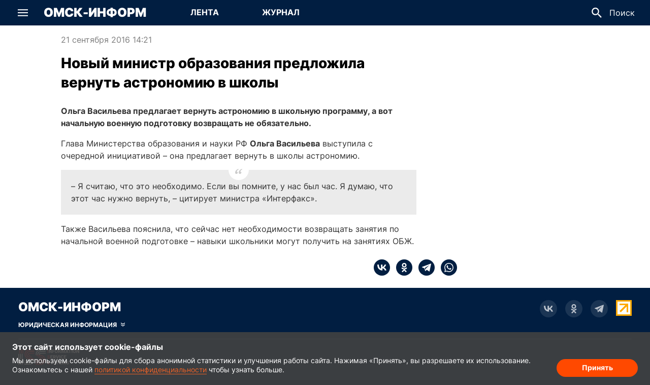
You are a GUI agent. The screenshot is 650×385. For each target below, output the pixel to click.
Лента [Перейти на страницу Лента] (204, 12)
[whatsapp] (446, 267)
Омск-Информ (95, 13)
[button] (23, 12)
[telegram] (423, 267)
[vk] (382, 267)
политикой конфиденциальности (150, 369)
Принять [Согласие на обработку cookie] (597, 367)
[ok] (401, 267)
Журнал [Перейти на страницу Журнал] (281, 12)
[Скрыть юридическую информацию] (71, 325)
